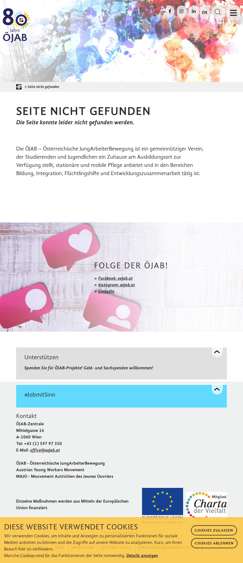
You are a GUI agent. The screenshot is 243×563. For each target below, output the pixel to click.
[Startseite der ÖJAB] (20, 87)
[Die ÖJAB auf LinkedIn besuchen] (194, 11)
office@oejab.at (45, 450)
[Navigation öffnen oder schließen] (233, 13)
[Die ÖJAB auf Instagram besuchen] (181, 11)
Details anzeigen (142, 555)
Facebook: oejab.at (115, 278)
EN (204, 12)
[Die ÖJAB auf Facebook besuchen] (170, 11)
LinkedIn (106, 291)
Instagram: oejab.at (116, 284)
